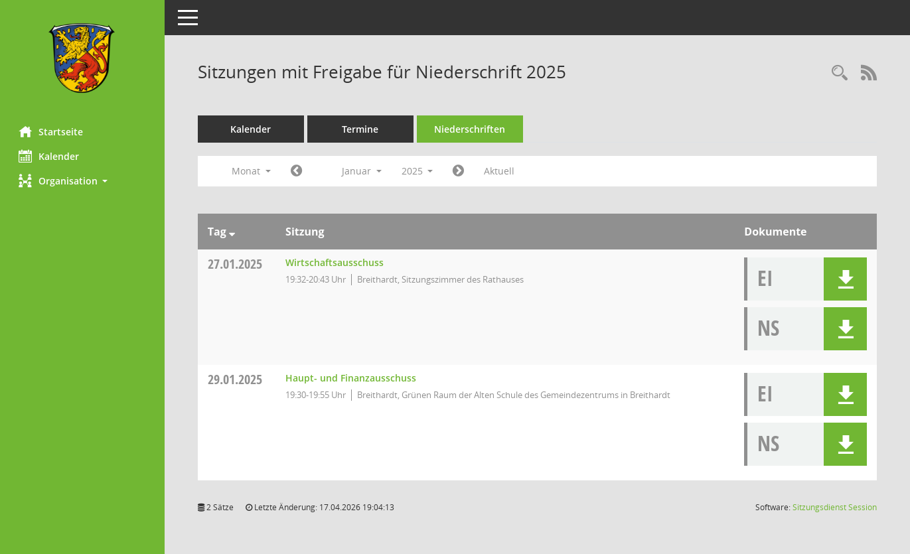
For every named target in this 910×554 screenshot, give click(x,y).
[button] (83, 181)
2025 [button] (419, 171)
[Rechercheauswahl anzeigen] (839, 73)
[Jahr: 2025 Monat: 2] (460, 171)
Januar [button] (363, 171)
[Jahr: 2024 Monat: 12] (297, 171)
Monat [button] (252, 171)
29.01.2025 (236, 379)
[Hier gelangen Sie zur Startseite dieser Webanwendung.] (83, 58)
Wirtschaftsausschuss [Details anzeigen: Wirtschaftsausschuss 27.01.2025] (336, 262)
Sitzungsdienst (835, 507)
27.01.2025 (236, 264)
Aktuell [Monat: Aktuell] (501, 171)
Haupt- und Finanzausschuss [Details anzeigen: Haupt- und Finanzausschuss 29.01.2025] (352, 378)
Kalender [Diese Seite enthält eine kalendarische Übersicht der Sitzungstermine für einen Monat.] (50, 156)
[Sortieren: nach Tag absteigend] (233, 231)
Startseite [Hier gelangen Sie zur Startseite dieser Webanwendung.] (52, 131)
